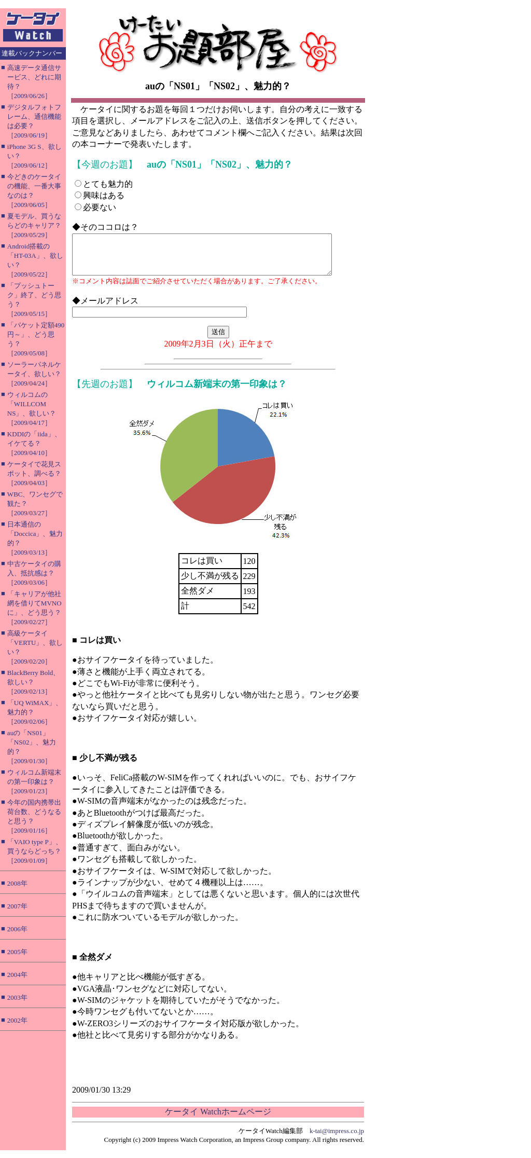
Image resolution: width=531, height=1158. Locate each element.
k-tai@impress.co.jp (337, 1138)
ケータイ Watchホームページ (218, 1119)
